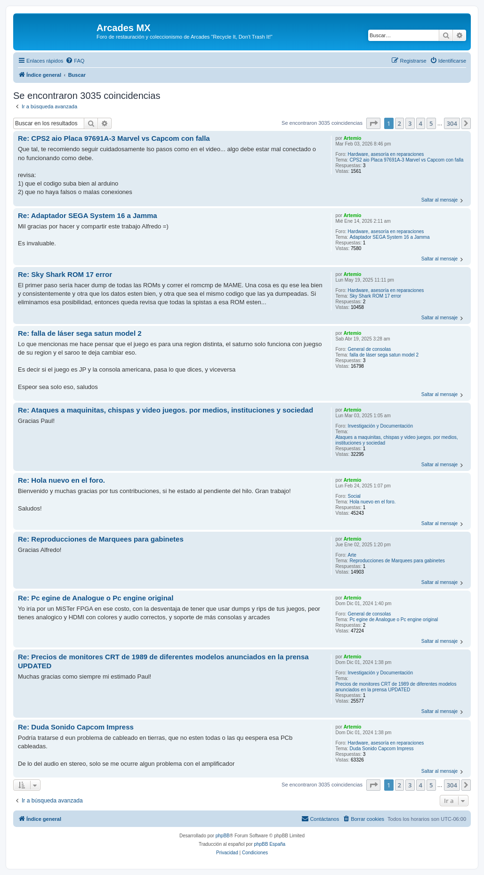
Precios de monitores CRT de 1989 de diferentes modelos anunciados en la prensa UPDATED (395, 686)
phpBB (223, 835)
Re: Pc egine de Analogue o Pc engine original (95, 598)
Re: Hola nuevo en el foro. (61, 480)
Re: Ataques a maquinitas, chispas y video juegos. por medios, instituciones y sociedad (165, 410)
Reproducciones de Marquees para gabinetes (396, 560)
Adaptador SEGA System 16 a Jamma (389, 237)
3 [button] (409, 123)
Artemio (353, 138)
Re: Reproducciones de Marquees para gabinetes (101, 539)
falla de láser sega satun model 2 (384, 354)
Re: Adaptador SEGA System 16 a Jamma (87, 215)
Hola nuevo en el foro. (372, 501)
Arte (352, 555)
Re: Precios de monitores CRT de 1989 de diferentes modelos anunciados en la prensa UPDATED (163, 661)
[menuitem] (74, 60)
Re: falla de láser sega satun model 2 (80, 333)
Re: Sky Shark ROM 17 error (65, 274)
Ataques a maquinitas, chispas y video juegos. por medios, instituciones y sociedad (396, 440)
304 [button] (452, 123)
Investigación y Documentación (380, 426)
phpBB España (269, 844)
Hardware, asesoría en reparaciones (386, 154)
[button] (373, 123)
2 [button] (399, 123)
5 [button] (431, 123)
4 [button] (420, 123)
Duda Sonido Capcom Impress (381, 748)
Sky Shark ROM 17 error (375, 296)
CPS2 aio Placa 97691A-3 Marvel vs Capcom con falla (406, 159)
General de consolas (369, 349)
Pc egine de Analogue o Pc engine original (393, 619)
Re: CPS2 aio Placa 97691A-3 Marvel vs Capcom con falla (114, 138)
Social (354, 496)
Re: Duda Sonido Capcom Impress (76, 727)
